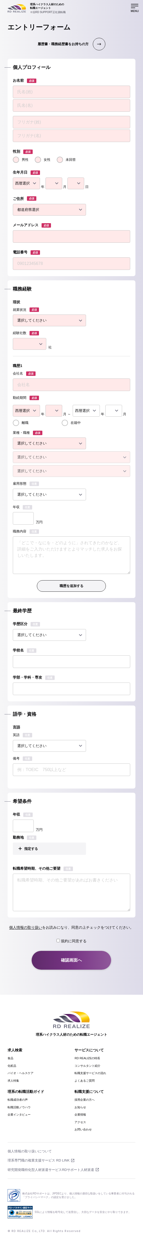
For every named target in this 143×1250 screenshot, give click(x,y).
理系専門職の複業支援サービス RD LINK (39, 1160)
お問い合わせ (83, 1129)
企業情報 (80, 1114)
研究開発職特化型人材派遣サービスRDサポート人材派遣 (51, 1170)
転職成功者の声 (18, 1099)
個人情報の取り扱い (25, 927)
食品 (10, 1058)
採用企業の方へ (85, 1099)
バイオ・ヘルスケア (20, 1073)
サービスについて (89, 1050)
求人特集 (13, 1080)
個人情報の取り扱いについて (30, 1151)
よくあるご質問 (85, 1080)
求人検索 (15, 1050)
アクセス (80, 1122)
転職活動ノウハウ (19, 1107)
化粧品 (12, 1065)
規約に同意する (71, 941)
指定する (31, 849)
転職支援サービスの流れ (90, 1073)
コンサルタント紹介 (87, 1065)
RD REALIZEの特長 (87, 1058)
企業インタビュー (19, 1114)
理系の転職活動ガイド (26, 1091)
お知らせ (80, 1107)
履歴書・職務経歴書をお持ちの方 (63, 44)
